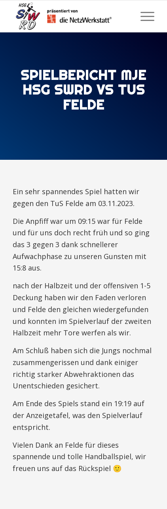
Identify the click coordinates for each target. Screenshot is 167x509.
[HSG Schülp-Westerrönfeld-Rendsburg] (69, 16)
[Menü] (143, 16)
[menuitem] (143, 16)
